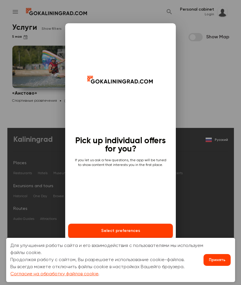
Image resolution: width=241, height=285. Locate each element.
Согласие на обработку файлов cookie (54, 274)
